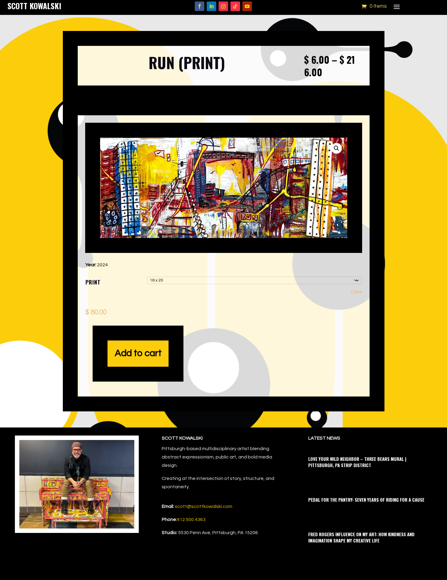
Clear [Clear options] (356, 292)
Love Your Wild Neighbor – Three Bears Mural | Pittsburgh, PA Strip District (357, 461)
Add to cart (138, 353)
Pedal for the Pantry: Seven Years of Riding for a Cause (366, 499)
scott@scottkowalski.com (203, 506)
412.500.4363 (191, 519)
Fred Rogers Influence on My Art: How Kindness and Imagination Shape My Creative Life (361, 537)
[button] (336, 148)
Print (93, 282)
